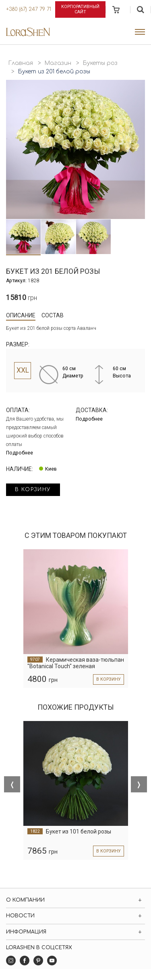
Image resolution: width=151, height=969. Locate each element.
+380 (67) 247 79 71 (28, 9)
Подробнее (19, 453)
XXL (23, 370)
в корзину (33, 489)
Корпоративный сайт (80, 9)
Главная (20, 63)
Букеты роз (100, 63)
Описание (20, 315)
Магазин (57, 63)
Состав (52, 315)
